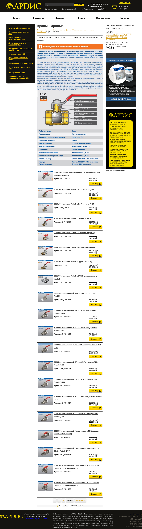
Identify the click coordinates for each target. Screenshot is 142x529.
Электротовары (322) (17, 73)
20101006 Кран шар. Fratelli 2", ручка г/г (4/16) (72, 218)
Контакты (124, 18)
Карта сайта (137, 514)
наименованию (92, 37)
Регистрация (88, 9)
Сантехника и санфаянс (62, 30)
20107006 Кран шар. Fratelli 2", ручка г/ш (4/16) (73, 262)
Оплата (81, 18)
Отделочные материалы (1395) (18, 59)
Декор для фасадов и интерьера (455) (17, 44)
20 (56, 37)
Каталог (16, 18)
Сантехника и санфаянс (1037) (21, 63)
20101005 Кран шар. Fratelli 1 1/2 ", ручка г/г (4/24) (74, 204)
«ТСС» (139, 517)
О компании (38, 18)
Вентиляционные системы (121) (19, 33)
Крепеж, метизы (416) (17, 54)
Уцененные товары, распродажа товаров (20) (19, 77)
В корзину (94, 184)
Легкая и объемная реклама (20, 28)
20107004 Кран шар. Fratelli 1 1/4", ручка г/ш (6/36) (74, 247)
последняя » (80, 500)
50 (58, 37)
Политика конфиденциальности (35, 518)
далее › (69, 500)
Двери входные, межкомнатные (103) (17, 38)
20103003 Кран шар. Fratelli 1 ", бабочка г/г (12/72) (74, 233)
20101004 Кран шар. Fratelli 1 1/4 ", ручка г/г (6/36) (74, 190)
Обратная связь (102, 18)
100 (61, 37)
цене (101, 37)
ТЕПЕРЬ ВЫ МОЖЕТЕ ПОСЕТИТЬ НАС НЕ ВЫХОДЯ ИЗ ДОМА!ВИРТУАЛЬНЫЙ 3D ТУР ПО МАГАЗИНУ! (119, 36)
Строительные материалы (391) (19, 68)
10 (54, 37)
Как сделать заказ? (69, 9)
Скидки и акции (51, 9)
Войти (103, 9)
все (64, 37)
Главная (40, 30)
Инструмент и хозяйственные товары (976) (20, 49)
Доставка (60, 18)
